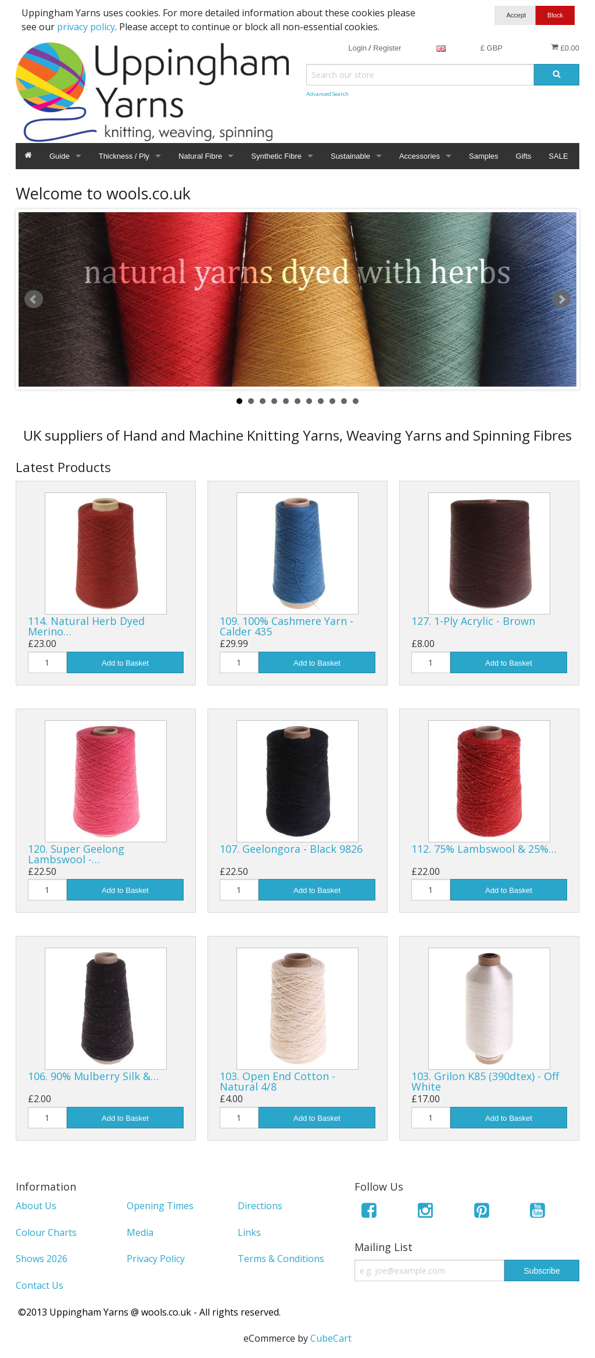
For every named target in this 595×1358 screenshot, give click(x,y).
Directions (260, 1205)
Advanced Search (327, 94)
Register (387, 48)
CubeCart (331, 1338)
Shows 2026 (41, 1258)
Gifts (524, 156)
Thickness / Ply (124, 156)
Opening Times (160, 1205)
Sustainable (350, 156)
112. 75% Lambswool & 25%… (484, 849)
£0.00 (565, 47)
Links (249, 1232)
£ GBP (492, 48)
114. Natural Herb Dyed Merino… (86, 626)
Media (140, 1232)
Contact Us (39, 1285)
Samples (484, 156)
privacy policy (86, 26)
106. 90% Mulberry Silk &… (93, 1076)
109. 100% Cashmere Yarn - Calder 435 (286, 626)
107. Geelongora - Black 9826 (291, 849)
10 (344, 401)
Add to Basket (125, 663)
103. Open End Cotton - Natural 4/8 (277, 1081)
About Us (36, 1205)
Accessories (419, 156)
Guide (59, 156)
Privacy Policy (156, 1258)
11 (356, 401)
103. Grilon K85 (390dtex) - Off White (485, 1081)
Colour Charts (46, 1232)
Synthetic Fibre (276, 156)
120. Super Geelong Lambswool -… (76, 854)
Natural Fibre (200, 156)
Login (357, 48)
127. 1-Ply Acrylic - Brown (473, 621)
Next (561, 299)
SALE (558, 156)
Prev (33, 299)
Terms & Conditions (281, 1258)
